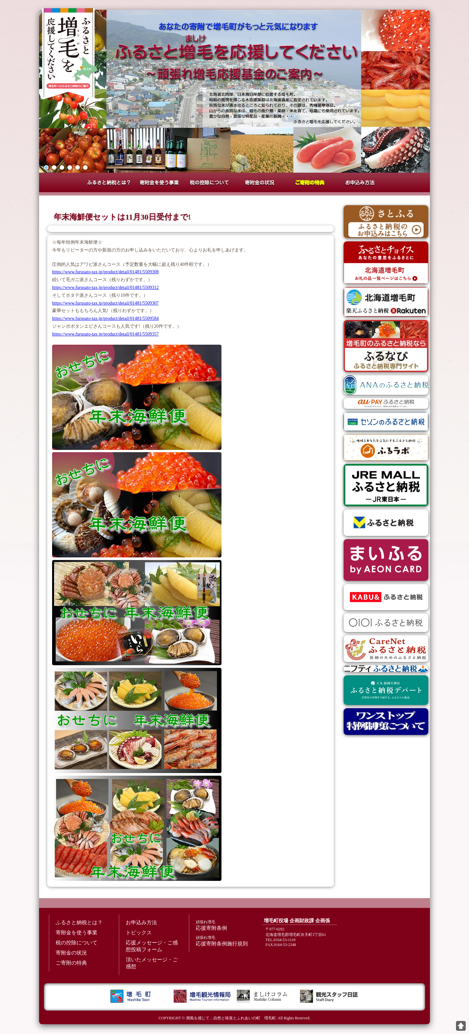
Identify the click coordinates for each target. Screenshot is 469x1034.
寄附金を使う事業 (159, 182)
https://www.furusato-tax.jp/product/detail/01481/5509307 (105, 303)
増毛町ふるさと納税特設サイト (68, 53)
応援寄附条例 (223, 925)
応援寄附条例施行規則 (223, 940)
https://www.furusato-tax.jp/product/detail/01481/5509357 (105, 334)
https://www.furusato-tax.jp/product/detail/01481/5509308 (105, 271)
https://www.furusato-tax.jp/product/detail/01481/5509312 (105, 287)
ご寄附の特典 (309, 182)
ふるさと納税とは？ (109, 182)
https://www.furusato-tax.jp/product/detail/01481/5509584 (105, 318)
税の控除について (209, 182)
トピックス (139, 932)
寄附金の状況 (259, 182)
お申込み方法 (359, 182)
